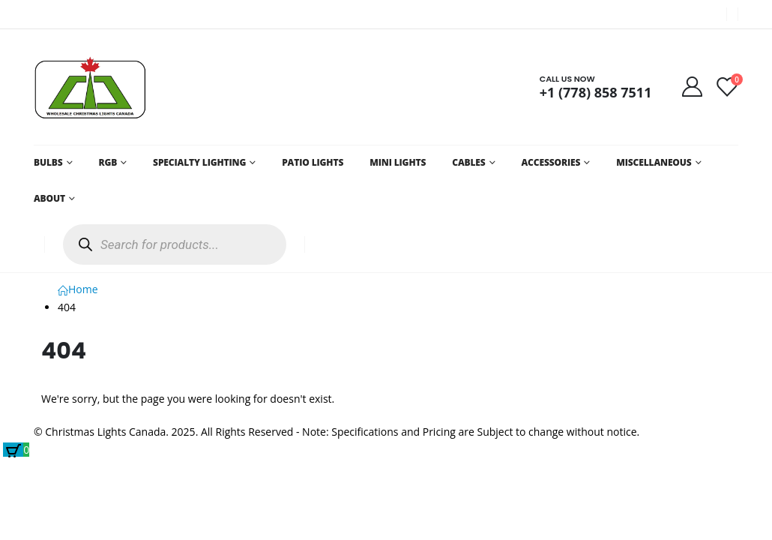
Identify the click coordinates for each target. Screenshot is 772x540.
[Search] (85, 244)
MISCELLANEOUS (653, 162)
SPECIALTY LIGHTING (199, 162)
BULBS (48, 162)
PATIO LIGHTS (312, 162)
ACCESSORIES (551, 162)
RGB (107, 162)
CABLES (468, 162)
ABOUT (49, 198)
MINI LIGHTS (398, 162)
